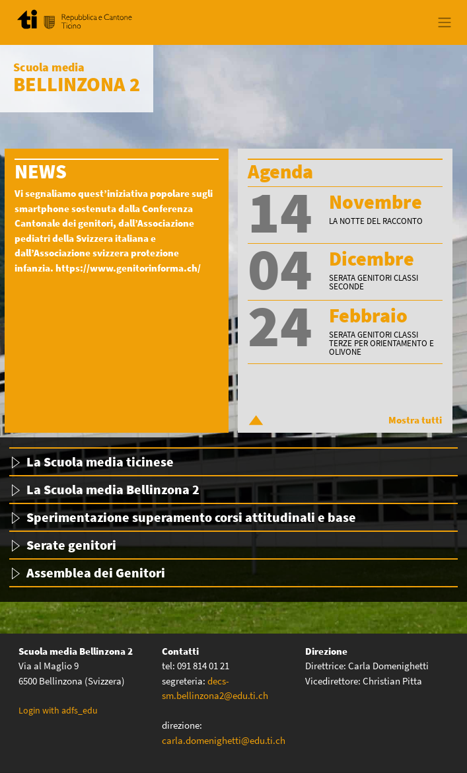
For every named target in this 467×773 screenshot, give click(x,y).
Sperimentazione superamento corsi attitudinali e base (191, 517)
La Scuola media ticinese (100, 461)
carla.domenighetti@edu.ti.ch (224, 740)
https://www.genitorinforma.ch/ (128, 268)
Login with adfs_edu (58, 710)
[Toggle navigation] (444, 22)
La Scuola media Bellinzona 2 (112, 489)
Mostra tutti (415, 420)
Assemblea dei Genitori (95, 572)
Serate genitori (71, 544)
